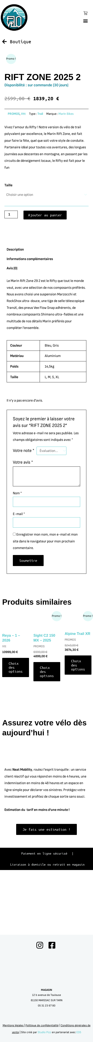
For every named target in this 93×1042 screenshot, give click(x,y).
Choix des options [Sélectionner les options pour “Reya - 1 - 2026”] (16, 726)
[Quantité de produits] (11, 273)
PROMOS (14, 172)
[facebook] (53, 945)
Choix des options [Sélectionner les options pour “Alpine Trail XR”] (78, 723)
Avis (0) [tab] (12, 327)
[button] (85, 20)
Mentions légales (13, 1025)
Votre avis (23, 520)
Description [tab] (15, 308)
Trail (40, 172)
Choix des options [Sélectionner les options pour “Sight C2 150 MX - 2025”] (47, 730)
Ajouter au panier (45, 273)
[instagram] (40, 945)
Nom (17, 551)
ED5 (78, 1032)
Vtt (23, 172)
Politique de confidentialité (42, 1025)
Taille (8, 244)
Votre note (23, 509)
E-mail (19, 572)
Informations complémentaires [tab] (30, 317)
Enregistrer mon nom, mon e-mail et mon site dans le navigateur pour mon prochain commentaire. (45, 600)
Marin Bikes (66, 172)
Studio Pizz (44, 1032)
